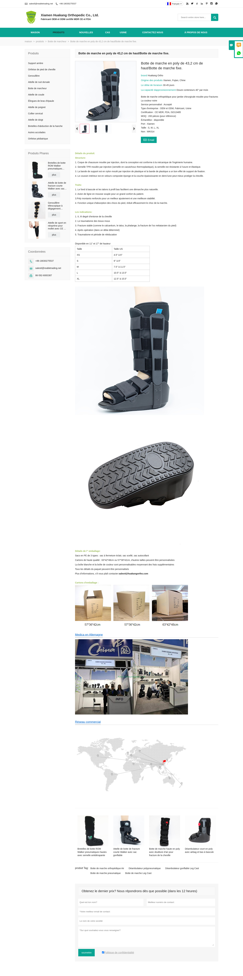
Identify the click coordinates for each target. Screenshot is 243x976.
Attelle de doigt (35, 119)
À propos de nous (195, 32)
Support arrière (35, 63)
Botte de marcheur (57, 41)
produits (58, 32)
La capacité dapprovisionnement (158, 90)
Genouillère (34, 75)
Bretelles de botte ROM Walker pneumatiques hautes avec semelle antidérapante (57, 166)
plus (54, 174)
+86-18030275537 (67, 3)
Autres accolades (36, 132)
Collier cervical (35, 113)
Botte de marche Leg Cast (138, 873)
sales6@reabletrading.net (41, 3)
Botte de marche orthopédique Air (107, 868)
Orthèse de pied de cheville (42, 69)
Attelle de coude (36, 94)
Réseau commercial (88, 722)
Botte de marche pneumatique (105, 873)
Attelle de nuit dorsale (39, 82)
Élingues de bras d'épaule (41, 101)
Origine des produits (152, 80)
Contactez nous (152, 32)
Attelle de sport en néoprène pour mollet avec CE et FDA (57, 226)
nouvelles (86, 32)
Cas (107, 32)
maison (35, 32)
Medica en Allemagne (89, 634)
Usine (123, 32)
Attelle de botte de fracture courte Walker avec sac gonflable (57, 186)
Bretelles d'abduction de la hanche (45, 126)
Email (148, 139)
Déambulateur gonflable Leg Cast (182, 868)
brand (144, 75)
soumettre (86, 952)
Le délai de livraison (152, 85)
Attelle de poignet (37, 107)
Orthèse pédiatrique (38, 138)
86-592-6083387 (43, 275)
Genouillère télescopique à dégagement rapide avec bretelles (55, 206)
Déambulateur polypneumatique (145, 868)
